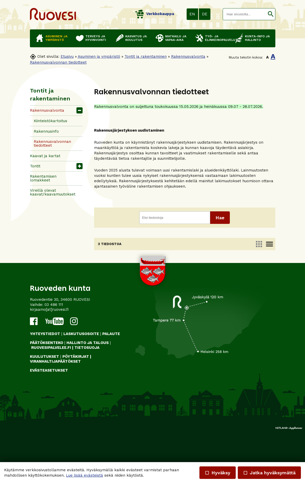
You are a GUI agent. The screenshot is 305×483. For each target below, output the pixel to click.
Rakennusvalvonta (188, 56)
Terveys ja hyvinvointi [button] (95, 38)
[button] (270, 14)
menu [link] (269, 244)
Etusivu (67, 56)
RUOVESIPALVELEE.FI (51, 399)
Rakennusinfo (46, 131)
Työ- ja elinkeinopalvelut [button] (217, 38)
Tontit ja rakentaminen (146, 56)
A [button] (267, 57)
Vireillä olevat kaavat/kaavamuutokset (52, 192)
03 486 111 (53, 355)
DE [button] (204, 14)
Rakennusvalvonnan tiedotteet (58, 62)
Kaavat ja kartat (45, 156)
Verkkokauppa (154, 14)
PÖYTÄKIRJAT (75, 407)
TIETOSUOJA (86, 399)
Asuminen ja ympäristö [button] (56, 38)
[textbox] (244, 14)
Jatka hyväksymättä (269, 472)
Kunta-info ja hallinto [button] (257, 38)
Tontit (35, 166)
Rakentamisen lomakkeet (43, 178)
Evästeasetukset (49, 421)
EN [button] (192, 14)
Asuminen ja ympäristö (99, 56)
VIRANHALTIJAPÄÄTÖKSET (55, 412)
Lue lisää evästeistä (84, 475)
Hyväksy (217, 472)
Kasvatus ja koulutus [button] (136, 38)
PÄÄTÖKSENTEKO (46, 394)
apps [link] (258, 244)
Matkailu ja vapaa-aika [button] (175, 38)
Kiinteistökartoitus (50, 121)
